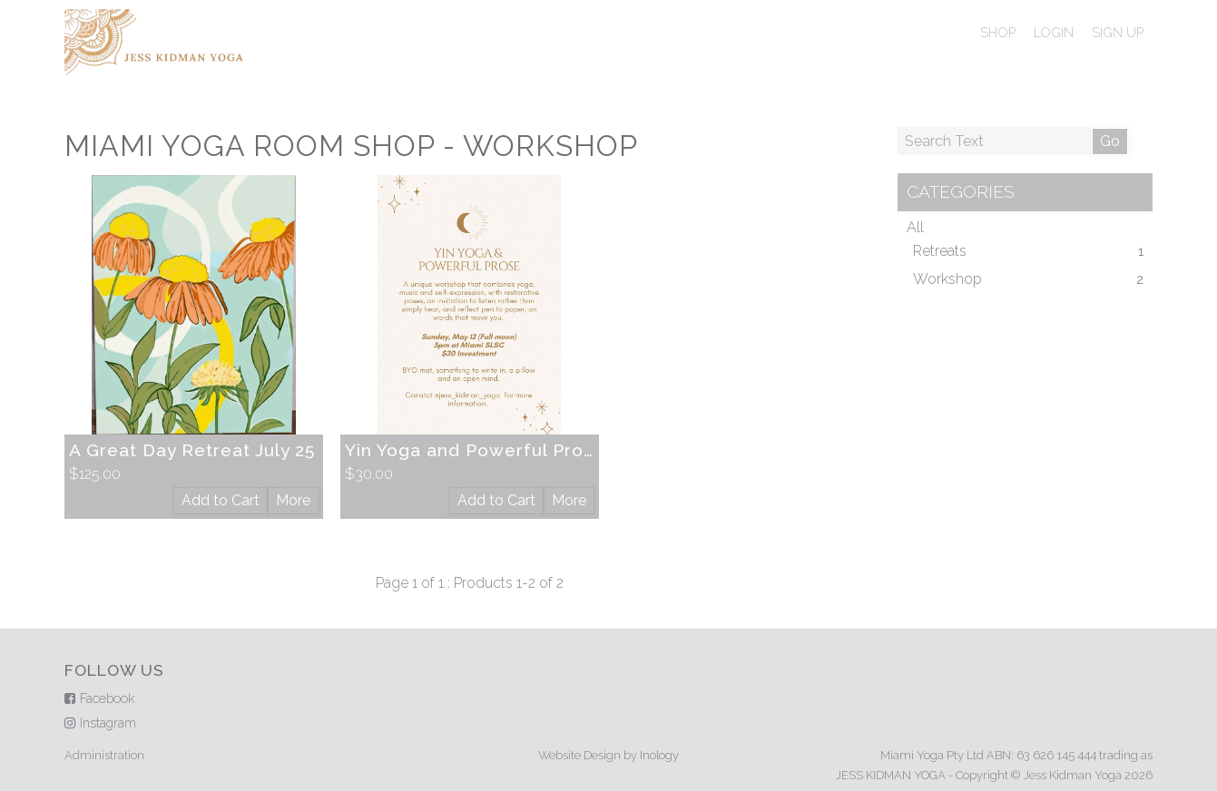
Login (1054, 32)
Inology (659, 755)
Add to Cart (221, 500)
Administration (104, 755)
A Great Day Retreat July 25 (192, 450)
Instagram (108, 722)
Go (1110, 141)
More (293, 500)
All (915, 227)
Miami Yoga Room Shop (249, 145)
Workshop (550, 145)
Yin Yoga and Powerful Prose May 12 (508, 450)
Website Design (579, 755)
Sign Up (1117, 32)
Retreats (940, 250)
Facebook (107, 698)
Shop (998, 32)
